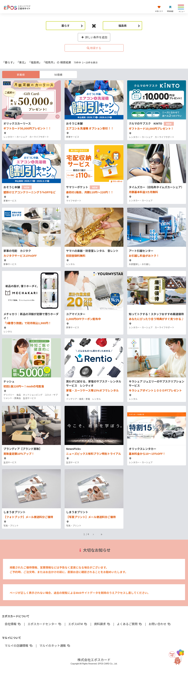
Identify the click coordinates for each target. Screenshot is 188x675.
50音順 (58, 74)
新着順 (21, 74)
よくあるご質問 (129, 624)
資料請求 (102, 624)
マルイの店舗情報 (19, 645)
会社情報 (13, 624)
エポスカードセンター (45, 624)
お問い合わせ (160, 624)
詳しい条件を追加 (94, 37)
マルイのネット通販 (55, 645)
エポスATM (78, 624)
